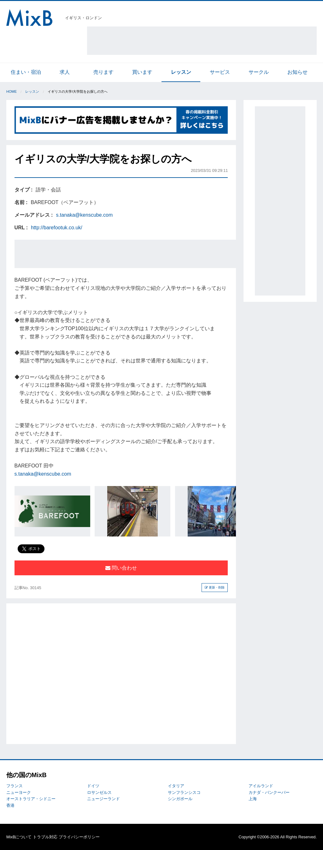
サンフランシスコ (184, 792)
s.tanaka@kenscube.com (84, 215)
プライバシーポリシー (79, 837)
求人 (65, 72)
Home (11, 91)
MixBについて (19, 837)
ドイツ (93, 785)
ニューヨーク (18, 792)
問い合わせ (121, 568)
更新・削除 (215, 587)
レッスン (181, 72)
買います (142, 72)
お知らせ (297, 72)
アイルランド (261, 785)
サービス (220, 72)
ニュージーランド (103, 798)
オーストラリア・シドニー (31, 798)
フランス (14, 785)
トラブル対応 (45, 837)
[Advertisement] (202, 40)
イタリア (176, 785)
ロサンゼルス (99, 792)
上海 (253, 798)
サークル (259, 72)
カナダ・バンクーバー (269, 792)
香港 (10, 805)
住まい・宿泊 (26, 72)
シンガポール (180, 798)
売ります (103, 72)
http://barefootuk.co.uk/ (56, 227)
